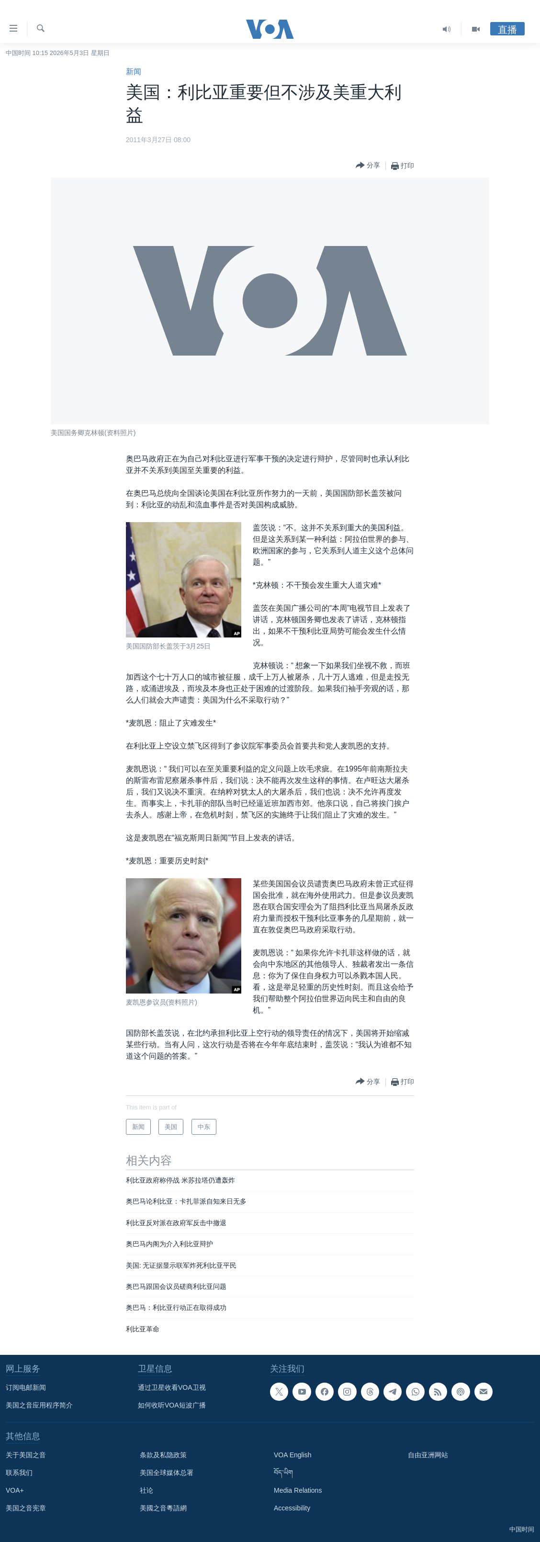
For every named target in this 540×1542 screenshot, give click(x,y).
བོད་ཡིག (283, 1472)
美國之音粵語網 (163, 1508)
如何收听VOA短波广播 (172, 1405)
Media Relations (298, 1490)
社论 (146, 1490)
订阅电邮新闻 (26, 1387)
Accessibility (292, 1508)
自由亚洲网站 (428, 1455)
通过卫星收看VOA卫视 (172, 1387)
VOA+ (15, 1490)
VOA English (293, 1455)
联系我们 (19, 1472)
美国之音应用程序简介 (39, 1405)
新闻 (133, 71)
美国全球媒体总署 (166, 1472)
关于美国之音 (26, 1455)
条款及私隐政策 (163, 1455)
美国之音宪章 (26, 1508)
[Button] (368, 166)
